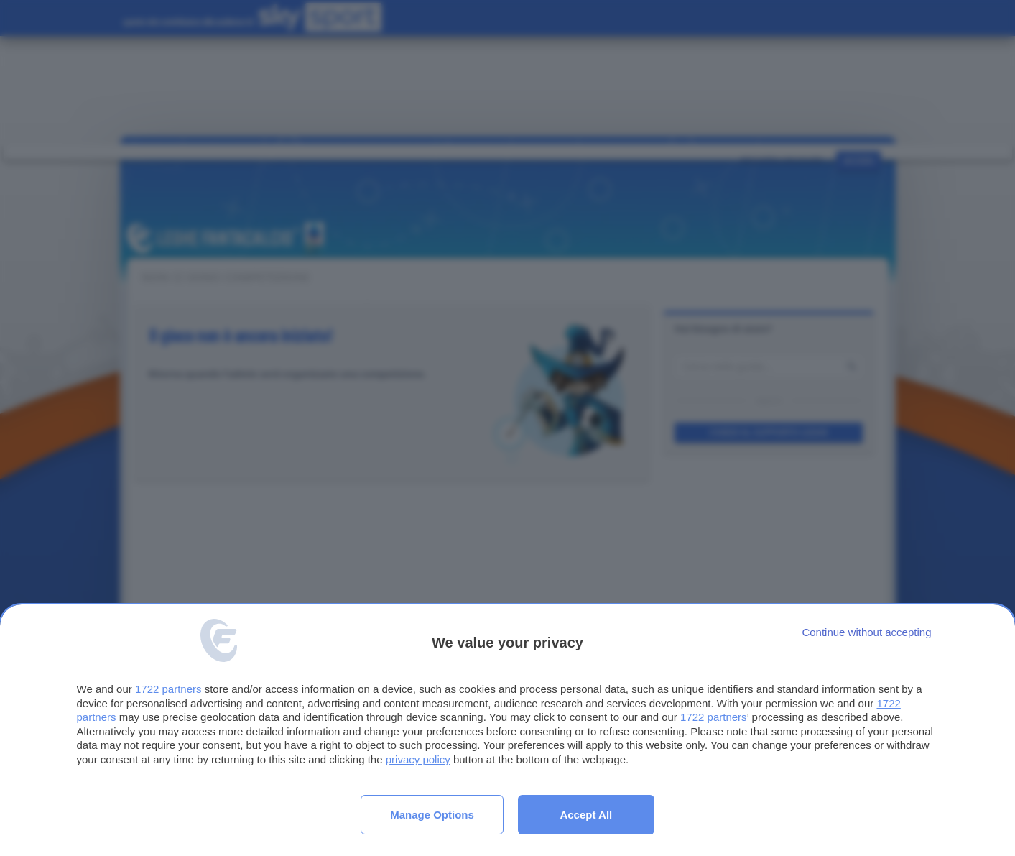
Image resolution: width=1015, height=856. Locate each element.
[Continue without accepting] (866, 632)
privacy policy (418, 759)
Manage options (432, 815)
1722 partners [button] (168, 689)
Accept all (586, 815)
